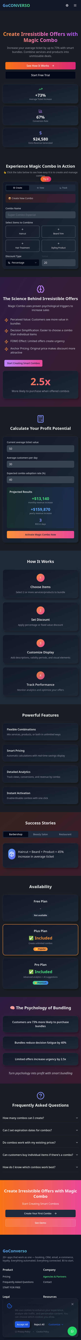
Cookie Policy (42, 1331)
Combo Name (13, 208)
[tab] (17, 188)
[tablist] (40, 187)
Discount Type (13, 256)
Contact (47, 1282)
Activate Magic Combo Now (40, 534)
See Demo (40, 1222)
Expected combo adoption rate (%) (26, 473)
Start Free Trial (40, 75)
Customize (56, 1324)
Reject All (39, 1324)
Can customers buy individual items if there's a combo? (40, 1155)
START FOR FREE (11, 1287)
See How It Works (41, 66)
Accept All (22, 1324)
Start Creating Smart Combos (23, 363)
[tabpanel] (40, 230)
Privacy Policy (22, 1331)
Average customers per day (22, 457)
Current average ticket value (23, 442)
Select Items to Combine (19, 222)
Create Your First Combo (40, 1213)
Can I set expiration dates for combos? (40, 1130)
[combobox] (22, 262)
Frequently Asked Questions (18, 1282)
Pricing (6, 1276)
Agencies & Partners (54, 1276)
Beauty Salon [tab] (40, 834)
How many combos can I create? (40, 1118)
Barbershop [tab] (15, 834)
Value (45, 256)
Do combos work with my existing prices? (40, 1142)
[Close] (72, 1304)
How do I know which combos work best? (40, 1167)
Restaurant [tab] (65, 834)
